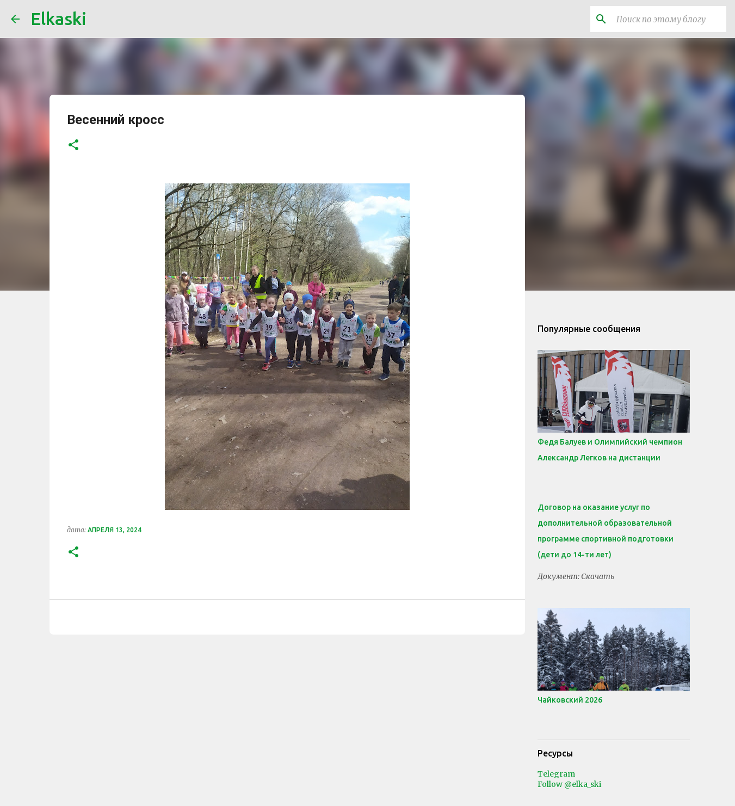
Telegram (556, 774)
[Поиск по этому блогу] (669, 19)
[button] (73, 145)
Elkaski (58, 18)
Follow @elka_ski (569, 784)
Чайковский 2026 (570, 700)
